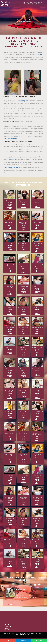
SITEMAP (22, 634)
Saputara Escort (23, 327)
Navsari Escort (37, 540)
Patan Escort (9, 411)
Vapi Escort (23, 518)
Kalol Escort (9, 327)
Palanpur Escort (37, 265)
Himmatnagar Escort (23, 265)
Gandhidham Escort (37, 244)
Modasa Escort (23, 308)
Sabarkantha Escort (37, 497)
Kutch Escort (9, 243)
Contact (38, 3)
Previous (22, 606)
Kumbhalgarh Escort (37, 560)
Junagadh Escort (23, 348)
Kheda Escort (23, 411)
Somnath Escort (23, 369)
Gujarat (40, 2)
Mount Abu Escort (23, 560)
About (36, 633)
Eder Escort (10, 308)
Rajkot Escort (23, 201)
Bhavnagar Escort (9, 369)
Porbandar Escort (37, 391)
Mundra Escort (23, 243)
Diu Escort (37, 222)
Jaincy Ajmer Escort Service (27, 633)
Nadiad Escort (10, 222)
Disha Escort (23, 286)
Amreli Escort (23, 433)
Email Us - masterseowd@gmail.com (23, 21)
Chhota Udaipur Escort (37, 412)
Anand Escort (37, 201)
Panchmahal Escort (9, 391)
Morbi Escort (9, 347)
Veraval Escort (37, 369)
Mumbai (35, 2)
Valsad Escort (23, 540)
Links (29, 634)
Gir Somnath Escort (9, 455)
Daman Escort (10, 518)
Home (23, 2)
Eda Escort (37, 286)
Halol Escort (37, 308)
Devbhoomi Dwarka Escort (37, 433)
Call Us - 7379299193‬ (23, 20)
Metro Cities (27, 3)
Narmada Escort (10, 476)
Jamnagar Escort (23, 455)
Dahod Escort (23, 390)
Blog (33, 3)
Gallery (17, 634)
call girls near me (12, 159)
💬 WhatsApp (39, 640)
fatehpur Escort (6, 3)
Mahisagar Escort (37, 476)
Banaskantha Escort (23, 497)
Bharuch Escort (9, 540)
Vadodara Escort (9, 201)
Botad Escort (9, 433)
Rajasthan (29, 2)
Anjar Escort (9, 265)
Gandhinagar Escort (9, 497)
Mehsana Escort (10, 287)
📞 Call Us (8, 640)
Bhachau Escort (37, 327)
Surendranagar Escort (37, 348)
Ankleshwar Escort (23, 223)
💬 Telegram (23, 640)
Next (39, 606)
